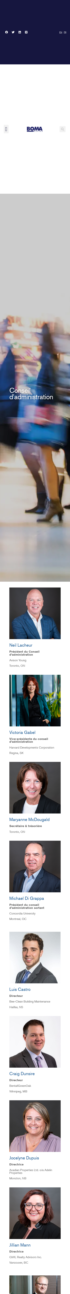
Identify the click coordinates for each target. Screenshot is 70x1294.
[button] (6, 129)
